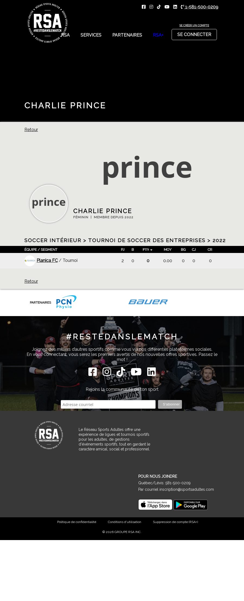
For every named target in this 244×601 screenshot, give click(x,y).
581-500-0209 (178, 483)
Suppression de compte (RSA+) (175, 522)
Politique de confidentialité (76, 522)
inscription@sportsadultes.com (186, 489)
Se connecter (194, 33)
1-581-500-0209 (199, 6)
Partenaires (127, 35)
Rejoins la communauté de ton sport (122, 389)
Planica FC (41, 260)
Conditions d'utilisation (124, 522)
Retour (31, 129)
